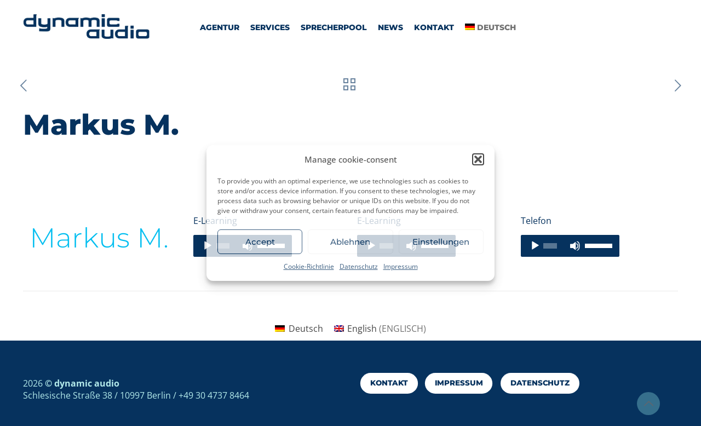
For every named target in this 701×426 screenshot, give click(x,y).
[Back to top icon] (648, 403)
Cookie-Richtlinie (309, 266)
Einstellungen (440, 242)
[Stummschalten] (575, 245)
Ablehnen (350, 242)
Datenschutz (359, 266)
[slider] (549, 246)
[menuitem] (298, 328)
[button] (478, 159)
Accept (260, 242)
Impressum (400, 266)
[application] (570, 246)
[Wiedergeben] (535, 245)
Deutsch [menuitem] (306, 329)
